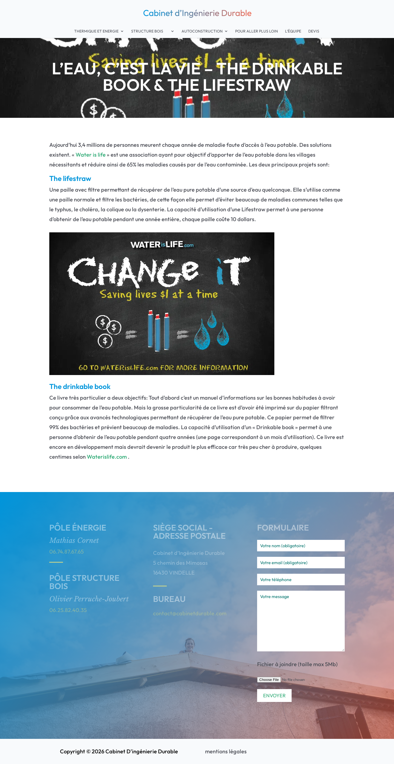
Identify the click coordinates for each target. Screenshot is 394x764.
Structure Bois (150, 31)
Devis (313, 31)
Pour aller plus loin (256, 31)
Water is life (91, 154)
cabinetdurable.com (201, 613)
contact (162, 613)
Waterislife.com (107, 456)
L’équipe (293, 31)
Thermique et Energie (96, 31)
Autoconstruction (202, 31)
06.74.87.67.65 (66, 551)
